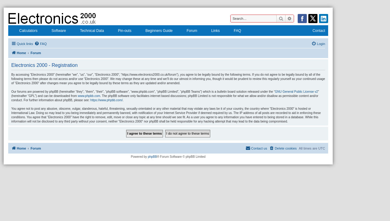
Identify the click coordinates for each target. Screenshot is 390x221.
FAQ (233, 31)
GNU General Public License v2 (296, 91)
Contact (315, 31)
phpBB (152, 156)
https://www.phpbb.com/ (106, 100)
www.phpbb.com (89, 96)
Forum (188, 31)
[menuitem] (40, 43)
